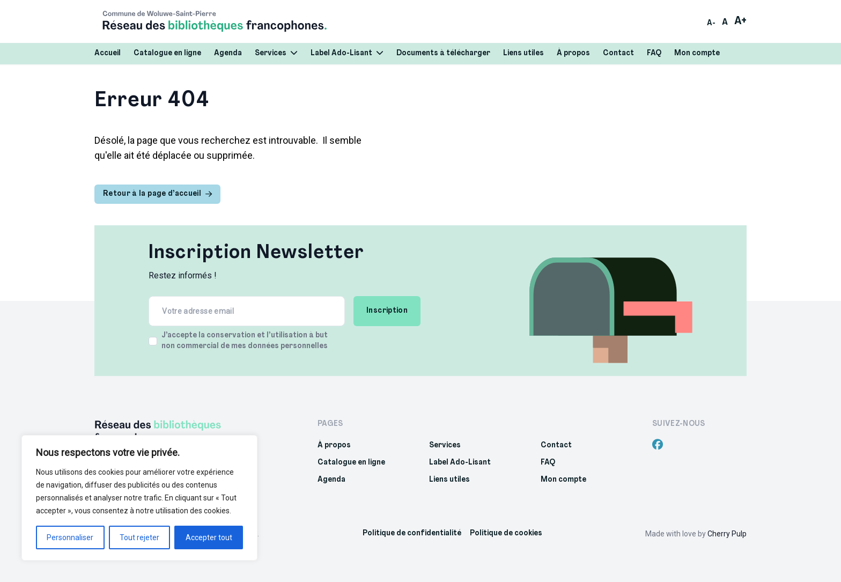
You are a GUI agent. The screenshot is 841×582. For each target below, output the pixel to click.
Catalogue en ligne (167, 53)
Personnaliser (70, 537)
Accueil (107, 53)
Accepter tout (209, 537)
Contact (618, 53)
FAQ (654, 53)
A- (711, 23)
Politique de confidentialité (412, 533)
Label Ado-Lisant (347, 53)
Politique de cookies (506, 533)
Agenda (228, 53)
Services (276, 53)
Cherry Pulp (727, 533)
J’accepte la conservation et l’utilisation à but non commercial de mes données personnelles (244, 340)
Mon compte (697, 53)
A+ (740, 21)
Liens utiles (523, 53)
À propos (573, 53)
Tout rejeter (139, 537)
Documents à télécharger (443, 53)
